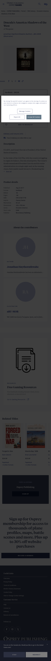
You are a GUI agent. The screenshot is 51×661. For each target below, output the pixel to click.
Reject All (17, 117)
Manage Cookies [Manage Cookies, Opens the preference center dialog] (24, 111)
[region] (25, 109)
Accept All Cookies (34, 117)
